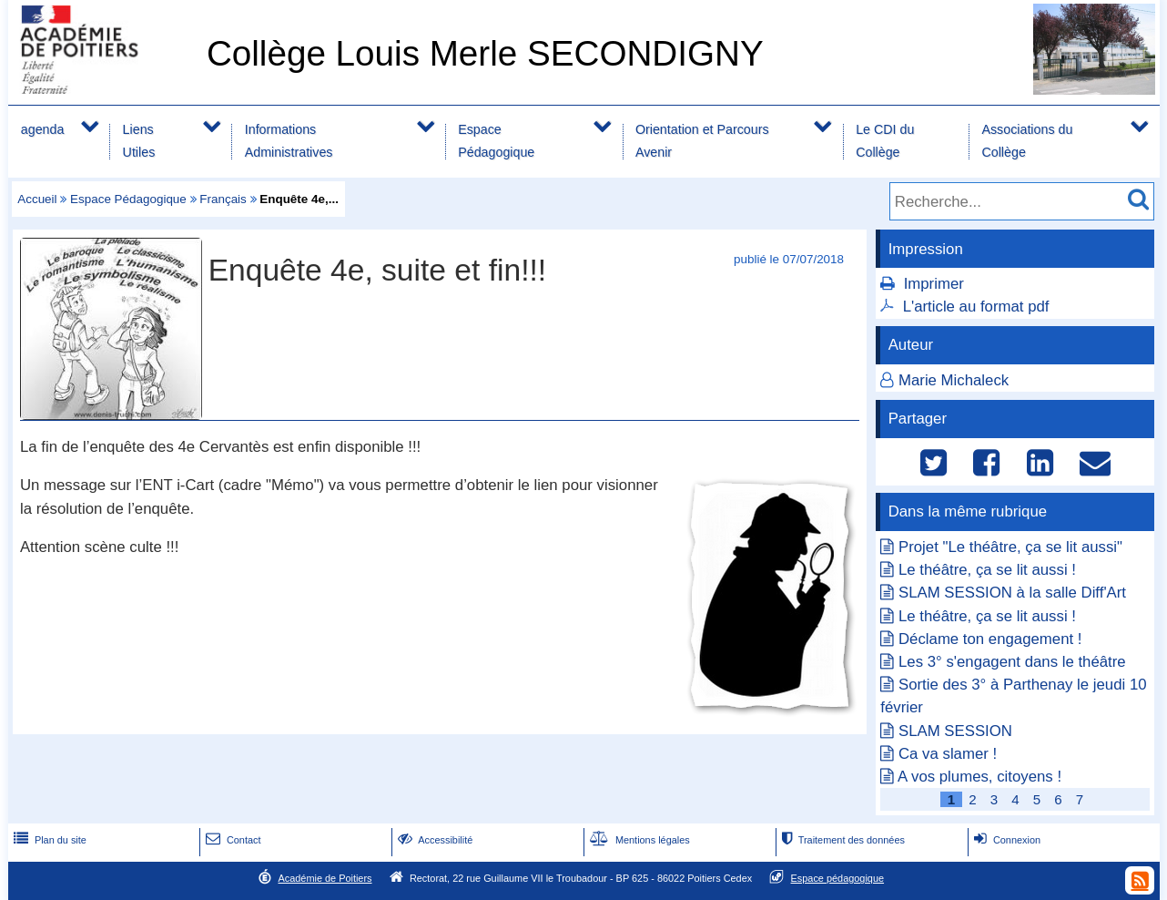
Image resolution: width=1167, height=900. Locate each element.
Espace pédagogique (838, 878)
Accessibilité (433, 839)
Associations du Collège (1026, 140)
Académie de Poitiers (324, 878)
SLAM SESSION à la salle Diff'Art (1012, 592)
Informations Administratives (289, 140)
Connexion (1005, 839)
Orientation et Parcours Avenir (702, 140)
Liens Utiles (139, 140)
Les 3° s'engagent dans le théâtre (1012, 661)
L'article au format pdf (976, 306)
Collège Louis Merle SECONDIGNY (485, 53)
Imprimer (934, 283)
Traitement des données (841, 839)
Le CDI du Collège (885, 140)
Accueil (36, 199)
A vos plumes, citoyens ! (979, 776)
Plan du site (48, 839)
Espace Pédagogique (496, 140)
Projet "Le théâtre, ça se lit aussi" (1010, 547)
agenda (43, 129)
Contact (231, 839)
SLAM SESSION (955, 731)
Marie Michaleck (953, 380)
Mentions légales (638, 839)
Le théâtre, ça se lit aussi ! (987, 569)
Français (223, 199)
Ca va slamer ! (947, 753)
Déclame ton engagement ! (990, 639)
